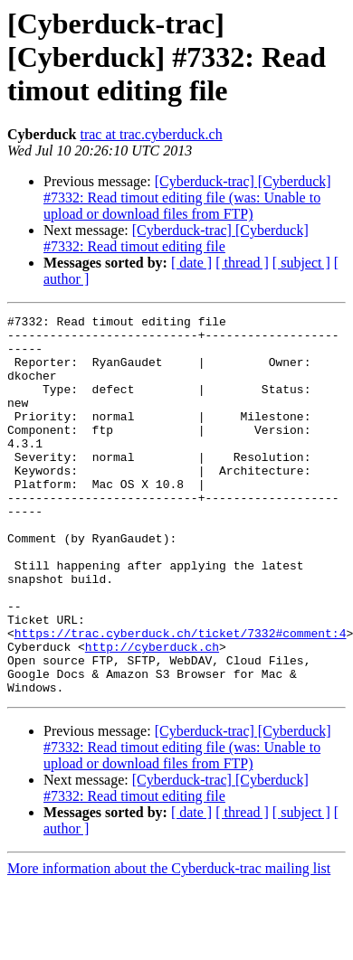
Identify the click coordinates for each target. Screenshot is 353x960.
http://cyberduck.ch (152, 714)
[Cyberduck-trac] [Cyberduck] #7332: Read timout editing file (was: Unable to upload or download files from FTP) (187, 197)
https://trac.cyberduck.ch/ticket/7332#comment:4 (180, 698)
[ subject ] (301, 262)
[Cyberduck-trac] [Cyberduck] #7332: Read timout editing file (176, 238)
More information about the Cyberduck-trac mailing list (168, 944)
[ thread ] (242, 262)
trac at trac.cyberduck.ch (151, 134)
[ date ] (191, 262)
